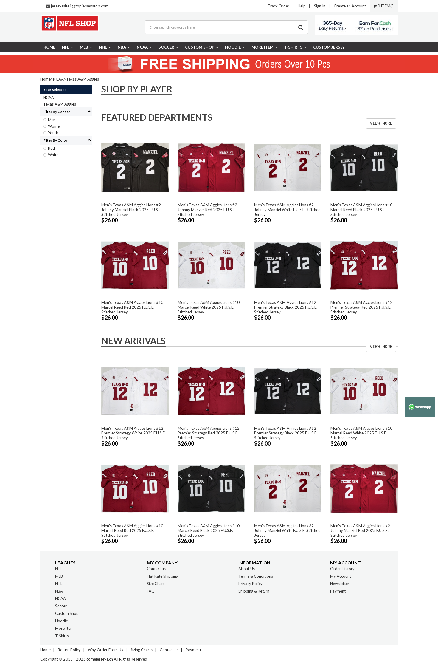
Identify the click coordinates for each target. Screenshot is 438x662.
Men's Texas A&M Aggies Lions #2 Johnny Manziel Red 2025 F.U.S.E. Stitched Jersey (207, 209)
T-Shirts (295, 47)
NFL (67, 47)
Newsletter (339, 583)
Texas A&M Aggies (82, 79)
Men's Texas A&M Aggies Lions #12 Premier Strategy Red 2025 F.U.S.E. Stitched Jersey (361, 307)
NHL (105, 47)
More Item (264, 47)
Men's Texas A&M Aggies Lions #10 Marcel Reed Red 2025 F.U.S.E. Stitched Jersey (132, 307)
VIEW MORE (381, 123)
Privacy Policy (250, 583)
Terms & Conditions (255, 576)
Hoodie (235, 47)
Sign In (319, 6)
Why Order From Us (105, 649)
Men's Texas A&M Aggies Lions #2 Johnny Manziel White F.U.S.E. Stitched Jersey (287, 209)
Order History (342, 568)
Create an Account (350, 6)
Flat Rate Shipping (162, 576)
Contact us (156, 568)
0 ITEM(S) (384, 6)
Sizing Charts (141, 649)
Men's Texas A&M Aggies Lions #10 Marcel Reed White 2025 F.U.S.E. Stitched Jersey (209, 307)
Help (302, 6)
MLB (86, 47)
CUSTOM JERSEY (329, 47)
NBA (124, 47)
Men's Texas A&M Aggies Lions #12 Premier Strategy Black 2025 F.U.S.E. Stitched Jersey (285, 307)
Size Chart (155, 583)
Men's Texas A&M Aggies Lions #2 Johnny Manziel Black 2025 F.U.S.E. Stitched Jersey (131, 209)
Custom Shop (201, 47)
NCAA (144, 47)
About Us (246, 568)
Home (49, 47)
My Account (340, 576)
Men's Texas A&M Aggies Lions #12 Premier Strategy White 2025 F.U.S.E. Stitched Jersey (133, 433)
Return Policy (69, 649)
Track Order (278, 6)
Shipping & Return (253, 591)
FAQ (151, 591)
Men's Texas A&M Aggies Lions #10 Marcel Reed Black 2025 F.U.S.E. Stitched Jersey (361, 209)
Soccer (168, 47)
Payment (338, 591)
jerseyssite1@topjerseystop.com (79, 6)
